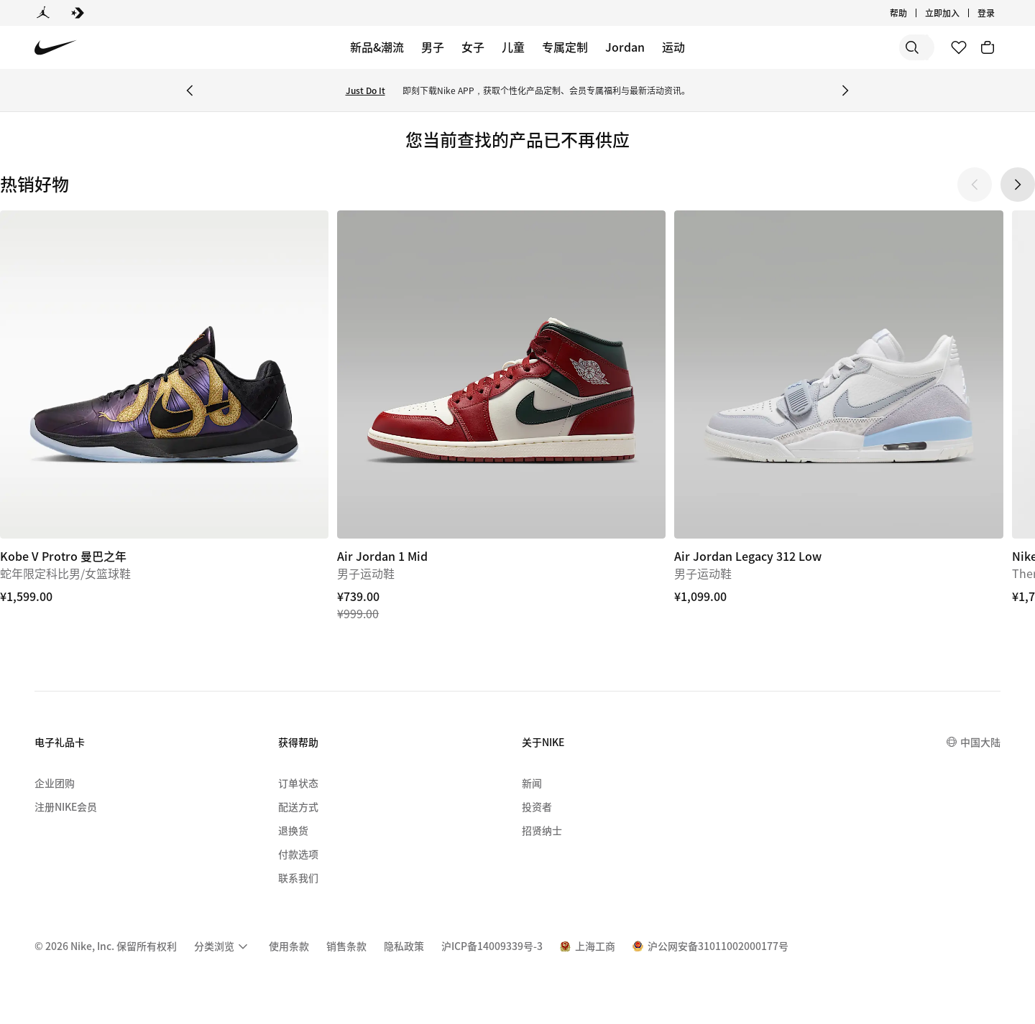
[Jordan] (43, 13)
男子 (432, 46)
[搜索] (827, 47)
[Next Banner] (845, 90)
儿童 (513, 46)
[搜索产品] (884, 47)
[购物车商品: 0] (987, 47)
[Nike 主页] (55, 48)
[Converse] (77, 13)
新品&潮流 (377, 46)
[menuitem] (223, 946)
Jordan (625, 46)
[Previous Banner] (189, 90)
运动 (673, 46)
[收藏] (959, 47)
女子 (472, 46)
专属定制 (565, 46)
